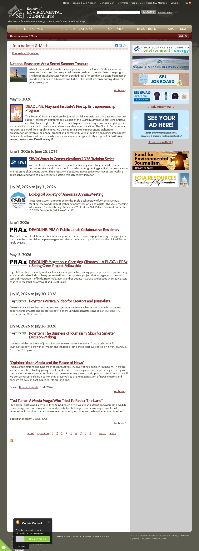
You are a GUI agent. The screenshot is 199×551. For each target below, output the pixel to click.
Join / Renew (90, 3)
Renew (96, 536)
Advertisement (161, 107)
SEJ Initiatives (29, 29)
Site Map (105, 536)
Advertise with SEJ (160, 142)
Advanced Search (165, 12)
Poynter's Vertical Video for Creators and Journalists (69, 301)
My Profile (123, 3)
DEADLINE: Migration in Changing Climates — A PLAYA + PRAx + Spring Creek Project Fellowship (78, 264)
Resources (146, 29)
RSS (186, 3)
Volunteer (175, 3)
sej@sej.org (19, 549)
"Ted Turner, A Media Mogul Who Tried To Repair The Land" (56, 400)
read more (21, 546)
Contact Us (137, 3)
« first (30, 433)
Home (66, 3)
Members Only (107, 3)
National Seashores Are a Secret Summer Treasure (49, 63)
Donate (76, 3)
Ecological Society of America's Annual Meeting (66, 194)
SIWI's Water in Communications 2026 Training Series (71, 159)
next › (102, 433)
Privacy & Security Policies (59, 536)
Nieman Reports (28, 387)
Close (48, 522)
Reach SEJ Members (156, 3)
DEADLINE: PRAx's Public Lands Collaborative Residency (74, 229)
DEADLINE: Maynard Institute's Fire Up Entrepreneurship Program (70, 108)
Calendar (117, 29)
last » (113, 433)
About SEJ (177, 29)
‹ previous (43, 433)
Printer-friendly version (25, 53)
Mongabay (25, 418)
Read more (120, 90)
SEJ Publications (77, 29)
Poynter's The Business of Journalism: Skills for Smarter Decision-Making (72, 335)
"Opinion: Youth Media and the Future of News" (47, 362)
